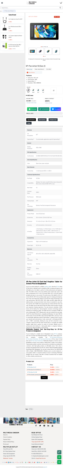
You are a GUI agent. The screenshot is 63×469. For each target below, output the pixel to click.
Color (28, 87)
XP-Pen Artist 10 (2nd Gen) (56, 337)
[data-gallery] (14, 421)
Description (42, 119)
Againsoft (45, 467)
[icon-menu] (36, 425)
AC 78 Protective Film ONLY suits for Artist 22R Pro (15, 45)
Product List (53, 119)
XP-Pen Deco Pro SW (32, 372)
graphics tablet (47, 286)
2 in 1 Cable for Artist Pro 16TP (15, 19)
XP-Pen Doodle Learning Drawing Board (36, 374)
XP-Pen (30, 69)
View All (44, 377)
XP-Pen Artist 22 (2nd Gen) (37, 340)
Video (28, 123)
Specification (31, 119)
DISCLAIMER (30, 113)
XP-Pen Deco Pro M (31, 367)
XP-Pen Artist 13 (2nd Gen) (32, 339)
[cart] (61, 3)
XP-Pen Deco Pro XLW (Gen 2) (34, 369)
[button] (41, 46)
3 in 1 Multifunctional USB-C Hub (15, 27)
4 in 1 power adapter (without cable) (15, 36)
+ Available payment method (31, 102)
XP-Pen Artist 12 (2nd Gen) (45, 339)
